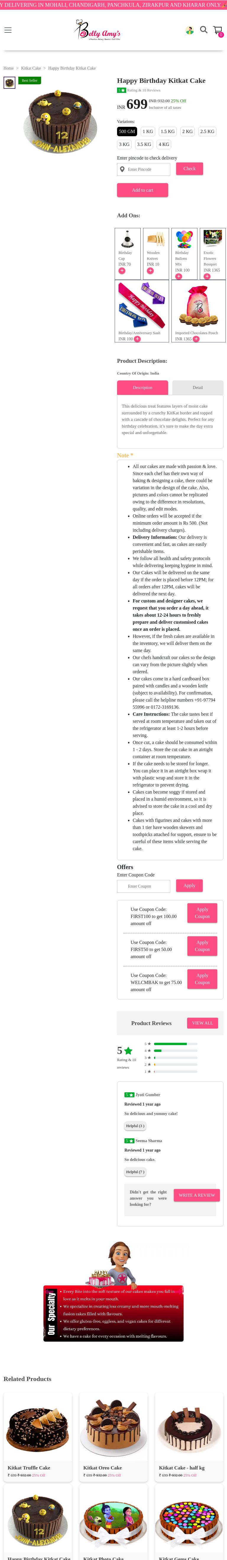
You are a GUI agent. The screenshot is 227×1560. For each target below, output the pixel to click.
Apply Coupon (202, 913)
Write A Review (197, 1195)
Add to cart (142, 190)
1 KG (148, 131)
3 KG (124, 144)
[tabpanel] (170, 419)
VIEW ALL (202, 1023)
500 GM (127, 131)
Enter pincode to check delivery (147, 157)
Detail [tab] (198, 387)
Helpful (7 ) (135, 1172)
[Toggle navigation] (8, 30)
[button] (190, 30)
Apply (189, 885)
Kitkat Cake (31, 68)
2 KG (187, 131)
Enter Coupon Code (136, 874)
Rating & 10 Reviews (138, 90)
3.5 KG (144, 144)
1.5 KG (168, 131)
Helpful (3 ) (135, 1126)
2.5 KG (207, 131)
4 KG (164, 144)
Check (190, 168)
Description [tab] (142, 387)
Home (9, 68)
